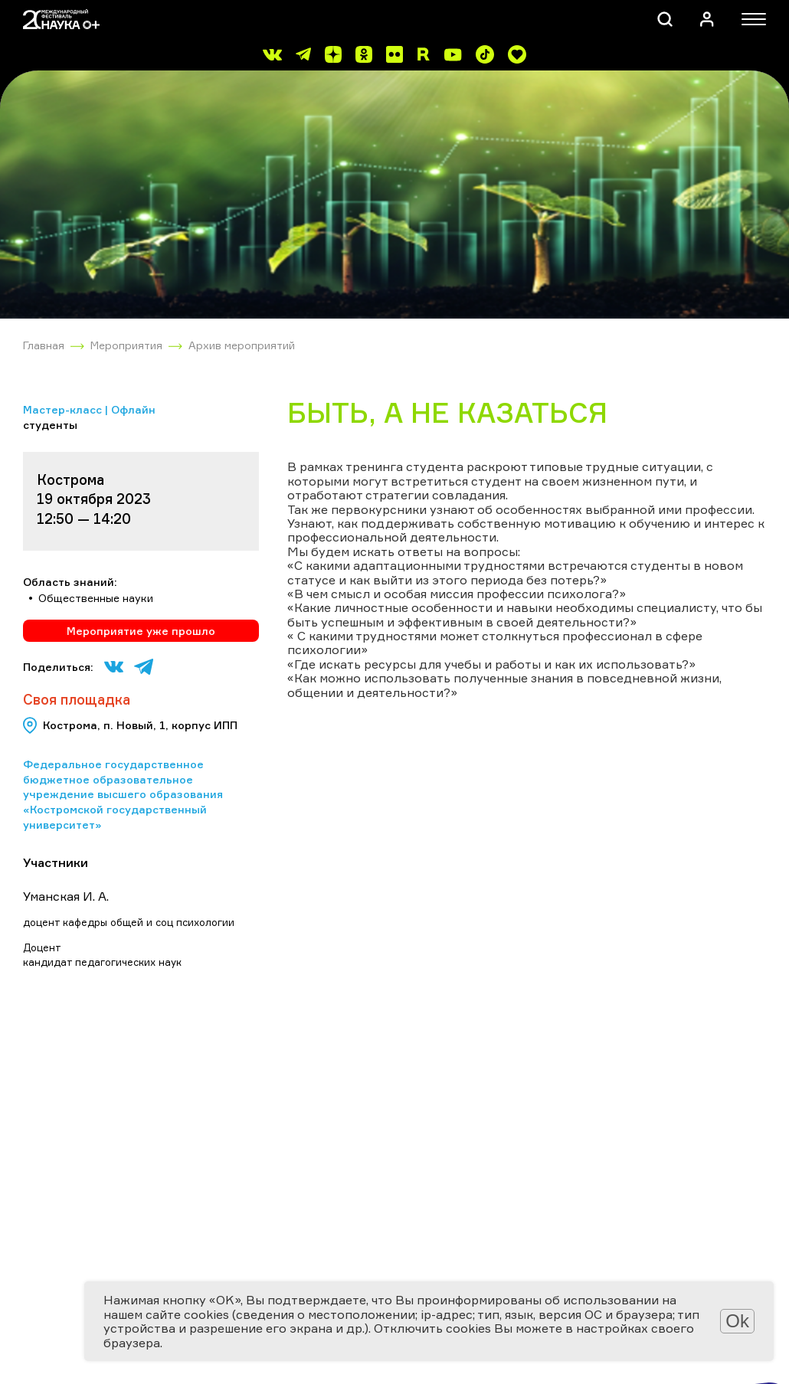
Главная (43, 345)
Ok (737, 1320)
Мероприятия (126, 345)
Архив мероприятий (241, 345)
